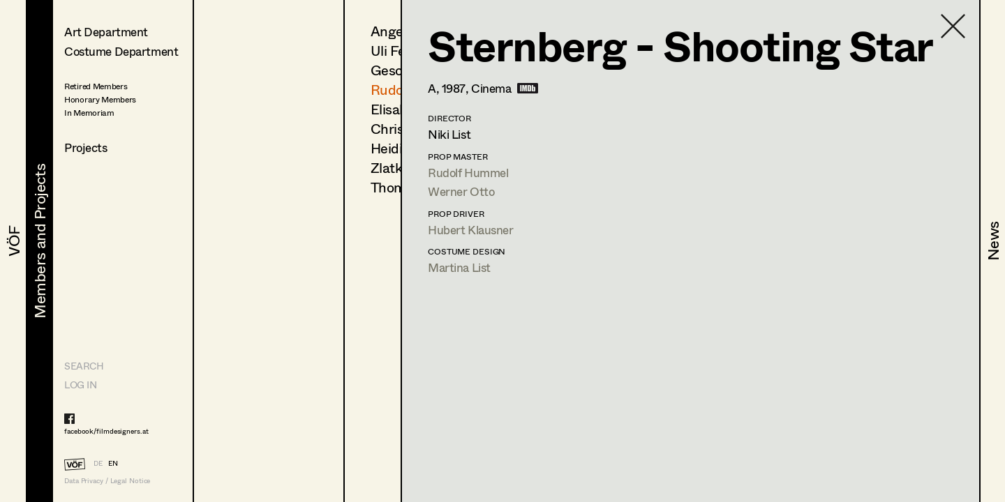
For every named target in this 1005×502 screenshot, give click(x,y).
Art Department (106, 31)
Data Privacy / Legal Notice (107, 480)
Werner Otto (461, 191)
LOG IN (80, 384)
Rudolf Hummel (468, 172)
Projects (85, 147)
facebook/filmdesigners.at (106, 430)
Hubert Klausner (471, 229)
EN (113, 463)
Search (83, 365)
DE (98, 463)
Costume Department (121, 51)
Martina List (459, 267)
